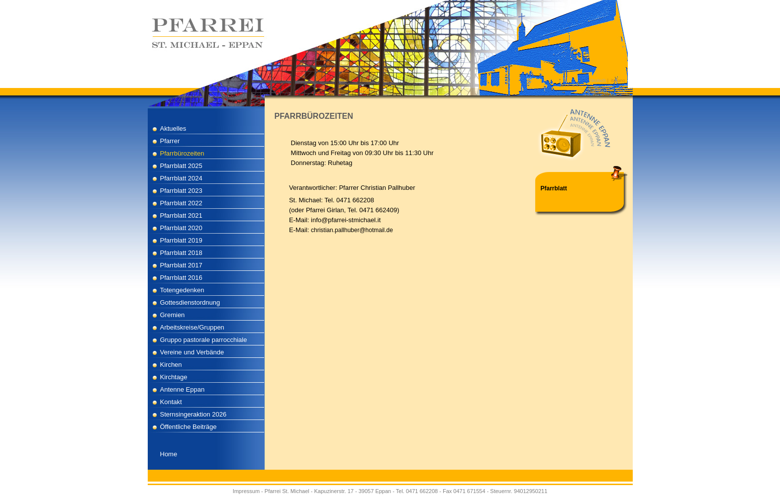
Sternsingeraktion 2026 (193, 414)
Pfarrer (170, 141)
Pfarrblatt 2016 (181, 277)
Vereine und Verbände (192, 352)
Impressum (246, 491)
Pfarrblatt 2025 (181, 165)
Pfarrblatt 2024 (181, 178)
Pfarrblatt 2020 (181, 228)
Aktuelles (173, 128)
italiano (618, 80)
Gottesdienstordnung (190, 302)
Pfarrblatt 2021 (181, 215)
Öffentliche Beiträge (188, 426)
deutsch (598, 80)
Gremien (172, 315)
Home (169, 454)
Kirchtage (174, 377)
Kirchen (171, 364)
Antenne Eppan (182, 389)
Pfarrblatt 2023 (181, 190)
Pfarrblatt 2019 (181, 240)
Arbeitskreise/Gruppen (192, 327)
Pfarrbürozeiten (182, 153)
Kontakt (171, 402)
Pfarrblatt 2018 (181, 252)
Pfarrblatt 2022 (181, 203)
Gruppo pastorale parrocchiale (203, 339)
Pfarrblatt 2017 (181, 265)
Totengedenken (182, 290)
